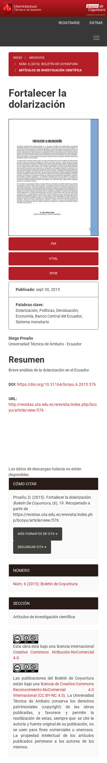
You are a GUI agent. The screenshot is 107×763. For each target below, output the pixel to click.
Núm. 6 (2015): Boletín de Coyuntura (48, 64)
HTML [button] (53, 259)
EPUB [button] (53, 273)
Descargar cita (32, 547)
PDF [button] (53, 244)
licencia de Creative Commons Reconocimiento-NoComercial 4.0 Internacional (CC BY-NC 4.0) (53, 690)
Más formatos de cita (38, 534)
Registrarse (69, 23)
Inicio (17, 58)
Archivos (37, 58)
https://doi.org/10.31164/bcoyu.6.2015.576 (56, 384)
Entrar (96, 23)
